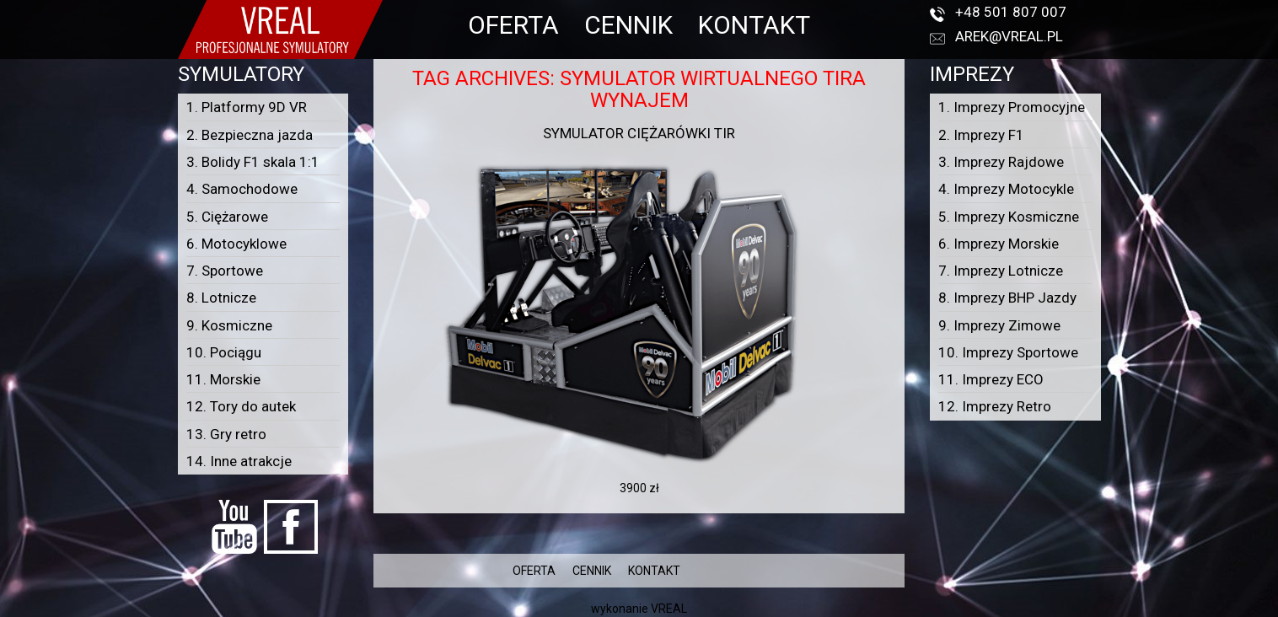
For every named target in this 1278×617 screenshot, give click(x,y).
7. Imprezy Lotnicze (1000, 270)
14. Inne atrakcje (239, 461)
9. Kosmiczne (229, 325)
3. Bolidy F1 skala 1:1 (253, 161)
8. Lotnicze (221, 297)
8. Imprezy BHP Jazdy (1007, 297)
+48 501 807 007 (1010, 11)
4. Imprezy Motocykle (1006, 188)
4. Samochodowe (242, 188)
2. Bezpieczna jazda (249, 134)
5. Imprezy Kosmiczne (1008, 216)
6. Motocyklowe (236, 243)
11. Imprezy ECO (991, 379)
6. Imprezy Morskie (998, 243)
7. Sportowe (224, 270)
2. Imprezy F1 (981, 134)
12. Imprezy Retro (994, 406)
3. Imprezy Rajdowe (1001, 161)
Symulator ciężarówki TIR (639, 133)
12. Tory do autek (241, 406)
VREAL (669, 608)
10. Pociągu (223, 352)
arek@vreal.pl (1009, 36)
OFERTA (513, 25)
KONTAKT (754, 25)
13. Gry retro (226, 434)
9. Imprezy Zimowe (999, 325)
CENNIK (628, 25)
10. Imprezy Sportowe (1008, 352)
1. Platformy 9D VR (246, 107)
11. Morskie (223, 379)
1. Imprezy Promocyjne (1011, 107)
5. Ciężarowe (227, 216)
